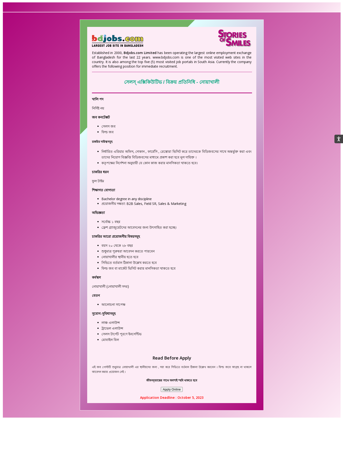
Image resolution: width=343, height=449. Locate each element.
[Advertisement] (171, 436)
